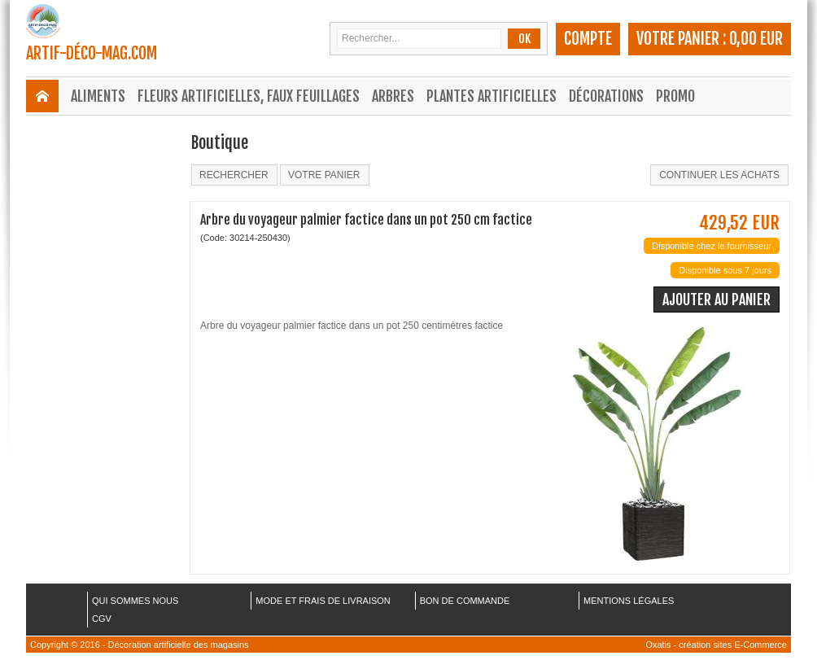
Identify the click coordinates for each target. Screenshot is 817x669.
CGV (101, 618)
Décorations (606, 96)
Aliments (98, 96)
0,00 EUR (756, 38)
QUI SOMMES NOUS (135, 601)
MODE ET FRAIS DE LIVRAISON (323, 601)
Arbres (393, 96)
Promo (675, 96)
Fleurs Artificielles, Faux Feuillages (249, 96)
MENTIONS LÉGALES (628, 601)
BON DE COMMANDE (465, 601)
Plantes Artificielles (491, 96)
